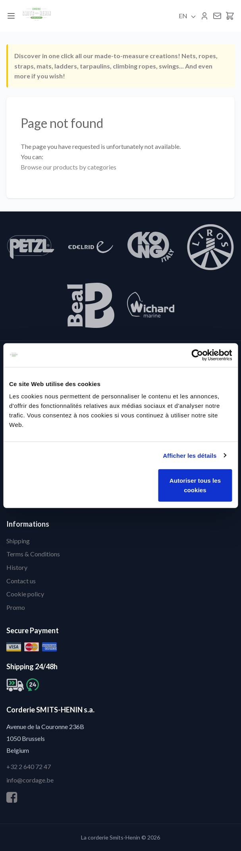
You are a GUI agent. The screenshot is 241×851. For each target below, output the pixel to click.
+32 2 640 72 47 (28, 766)
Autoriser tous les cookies (195, 485)
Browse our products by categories (68, 167)
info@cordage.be (30, 780)
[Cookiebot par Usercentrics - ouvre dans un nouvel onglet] (197, 355)
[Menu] (11, 16)
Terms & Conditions (33, 554)
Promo (15, 607)
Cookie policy (25, 594)
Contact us (21, 580)
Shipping (18, 540)
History (16, 567)
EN (188, 16)
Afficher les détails (189, 455)
